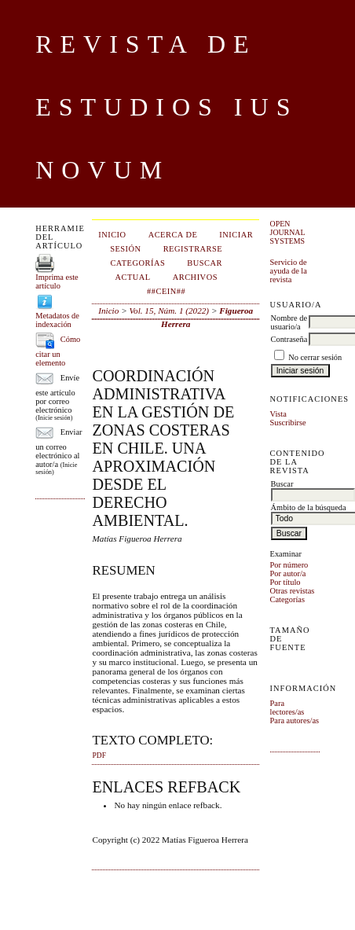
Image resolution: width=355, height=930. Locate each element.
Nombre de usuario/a (289, 322)
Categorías (287, 599)
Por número (289, 565)
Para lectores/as (287, 707)
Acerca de (173, 234)
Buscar (204, 263)
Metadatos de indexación (57, 320)
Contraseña (289, 339)
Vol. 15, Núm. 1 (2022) (169, 310)
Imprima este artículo (57, 281)
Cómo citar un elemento (57, 351)
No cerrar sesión (315, 357)
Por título (285, 582)
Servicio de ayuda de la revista (288, 271)
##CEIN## (166, 291)
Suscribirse (288, 422)
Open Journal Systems (288, 232)
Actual (132, 277)
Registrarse (193, 248)
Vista (278, 414)
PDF (98, 755)
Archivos (195, 277)
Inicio (112, 234)
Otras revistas (292, 590)
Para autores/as (295, 720)
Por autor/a (288, 573)
